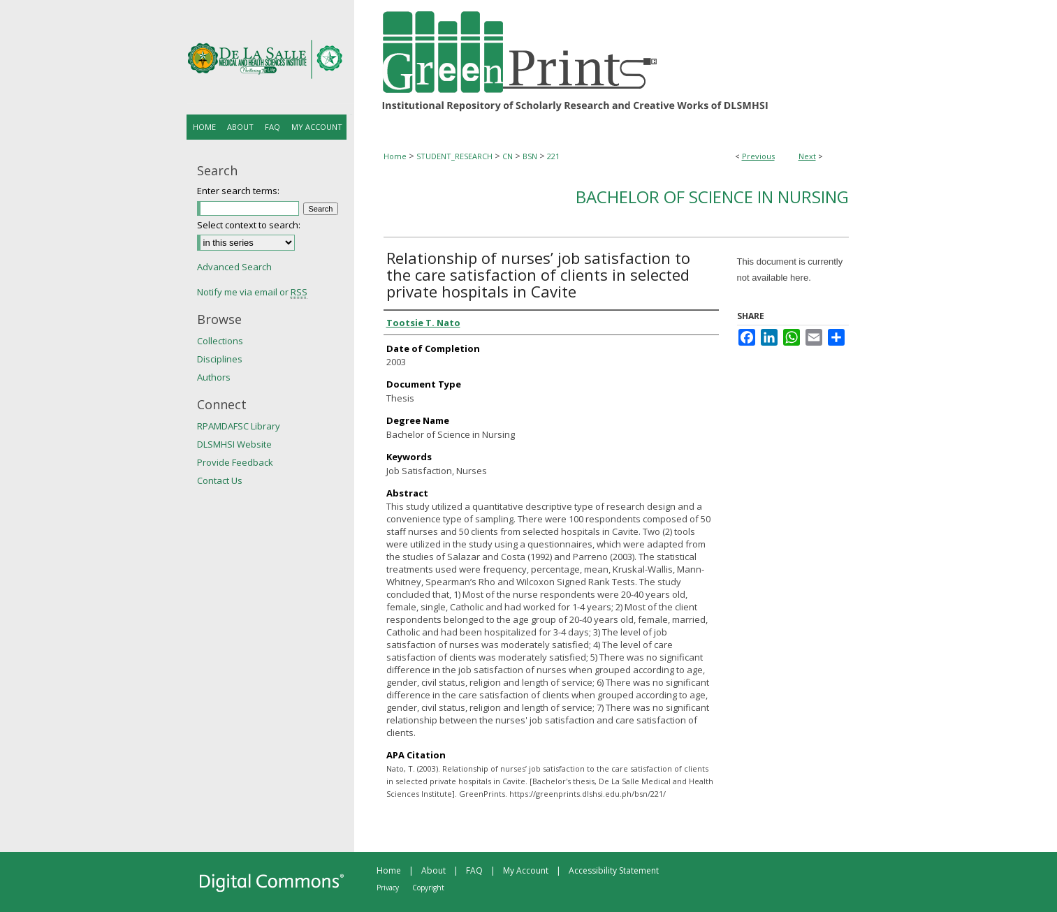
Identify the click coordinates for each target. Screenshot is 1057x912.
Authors (214, 377)
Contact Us (219, 480)
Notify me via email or (252, 292)
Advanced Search (234, 266)
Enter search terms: (238, 190)
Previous (758, 156)
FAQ (474, 870)
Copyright (428, 887)
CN (507, 156)
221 (553, 156)
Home (395, 156)
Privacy (388, 887)
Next (807, 156)
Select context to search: (248, 225)
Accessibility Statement (614, 870)
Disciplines (219, 359)
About (433, 870)
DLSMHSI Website (234, 444)
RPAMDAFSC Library (238, 426)
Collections (220, 340)
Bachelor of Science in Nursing (712, 196)
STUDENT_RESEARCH (454, 156)
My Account (525, 870)
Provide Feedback (235, 462)
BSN (530, 156)
